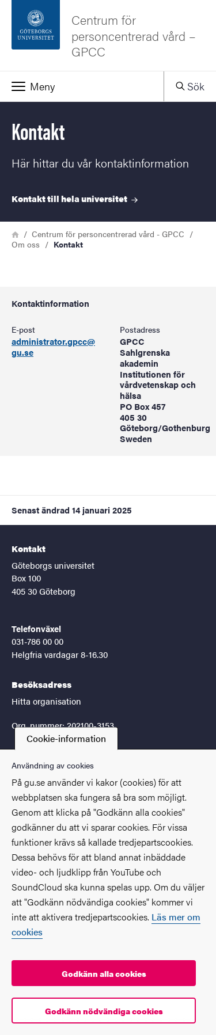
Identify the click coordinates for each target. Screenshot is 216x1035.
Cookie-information (66, 738)
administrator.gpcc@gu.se (53, 347)
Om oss (26, 244)
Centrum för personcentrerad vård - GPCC (108, 234)
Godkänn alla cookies (104, 973)
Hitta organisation (46, 701)
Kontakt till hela (75, 198)
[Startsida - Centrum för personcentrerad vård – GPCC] (108, 35)
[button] (82, 86)
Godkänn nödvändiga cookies (104, 1011)
